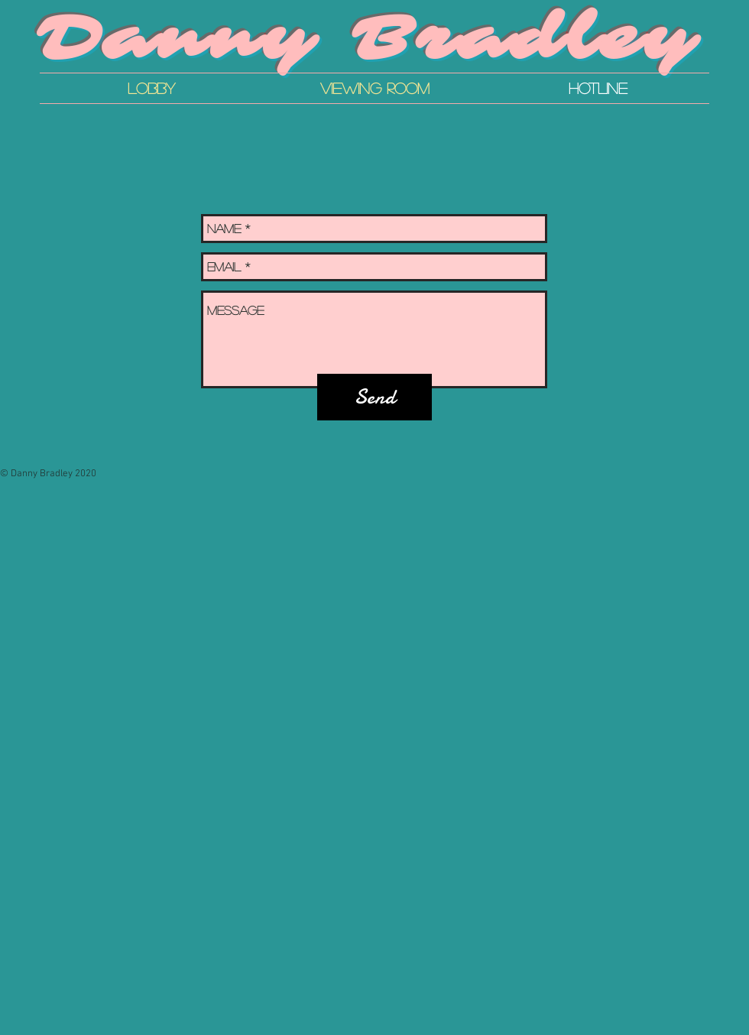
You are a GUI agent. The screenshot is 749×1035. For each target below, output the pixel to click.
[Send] (374, 397)
